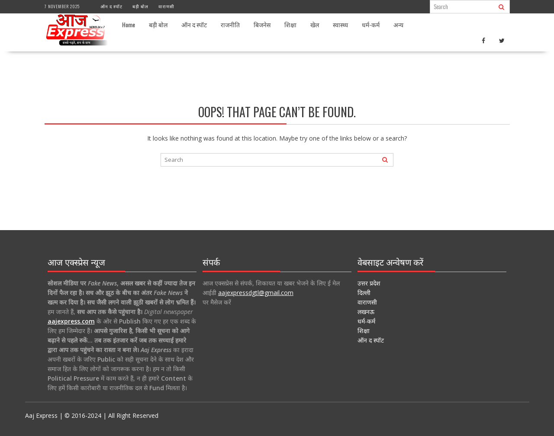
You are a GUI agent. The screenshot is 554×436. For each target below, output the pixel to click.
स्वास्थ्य (340, 24)
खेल (314, 24)
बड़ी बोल (140, 6)
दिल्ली (364, 293)
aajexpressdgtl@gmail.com (255, 293)
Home (128, 24)
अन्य (398, 24)
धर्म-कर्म (371, 24)
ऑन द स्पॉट (111, 6)
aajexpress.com (71, 321)
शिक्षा (290, 24)
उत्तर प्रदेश (369, 283)
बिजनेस (262, 24)
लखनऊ (366, 312)
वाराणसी (166, 6)
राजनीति (230, 24)
